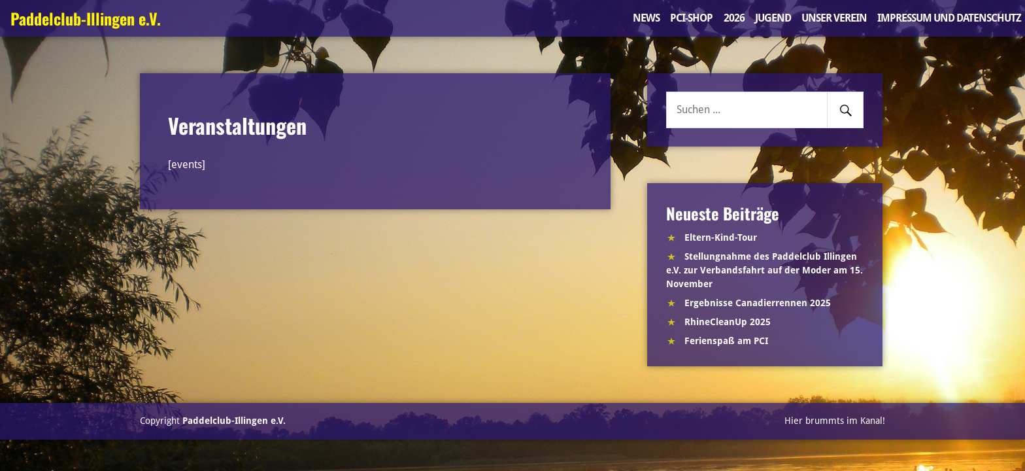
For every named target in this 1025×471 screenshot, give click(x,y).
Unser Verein (834, 18)
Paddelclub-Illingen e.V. (85, 18)
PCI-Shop (691, 18)
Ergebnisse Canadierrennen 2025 (757, 303)
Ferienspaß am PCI (726, 341)
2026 (734, 18)
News (646, 18)
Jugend (773, 18)
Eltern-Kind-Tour (720, 237)
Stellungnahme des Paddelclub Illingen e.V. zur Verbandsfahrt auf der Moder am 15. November (764, 270)
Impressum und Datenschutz (949, 18)
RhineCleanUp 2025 (727, 322)
